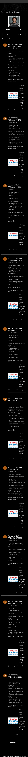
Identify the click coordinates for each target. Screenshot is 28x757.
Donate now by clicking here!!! (22, 97)
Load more (14, 742)
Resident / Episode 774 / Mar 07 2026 (15, 537)
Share (8, 34)
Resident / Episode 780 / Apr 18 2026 (15, 119)
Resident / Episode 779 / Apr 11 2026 (15, 186)
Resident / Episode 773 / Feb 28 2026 (15, 602)
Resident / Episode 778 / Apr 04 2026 (15, 259)
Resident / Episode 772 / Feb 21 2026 (15, 676)
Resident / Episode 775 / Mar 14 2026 (15, 468)
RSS (20, 34)
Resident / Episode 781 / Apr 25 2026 (15, 45)
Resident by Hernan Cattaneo (10, 12)
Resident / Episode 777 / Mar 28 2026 (15, 329)
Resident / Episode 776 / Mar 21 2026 (15, 400)
